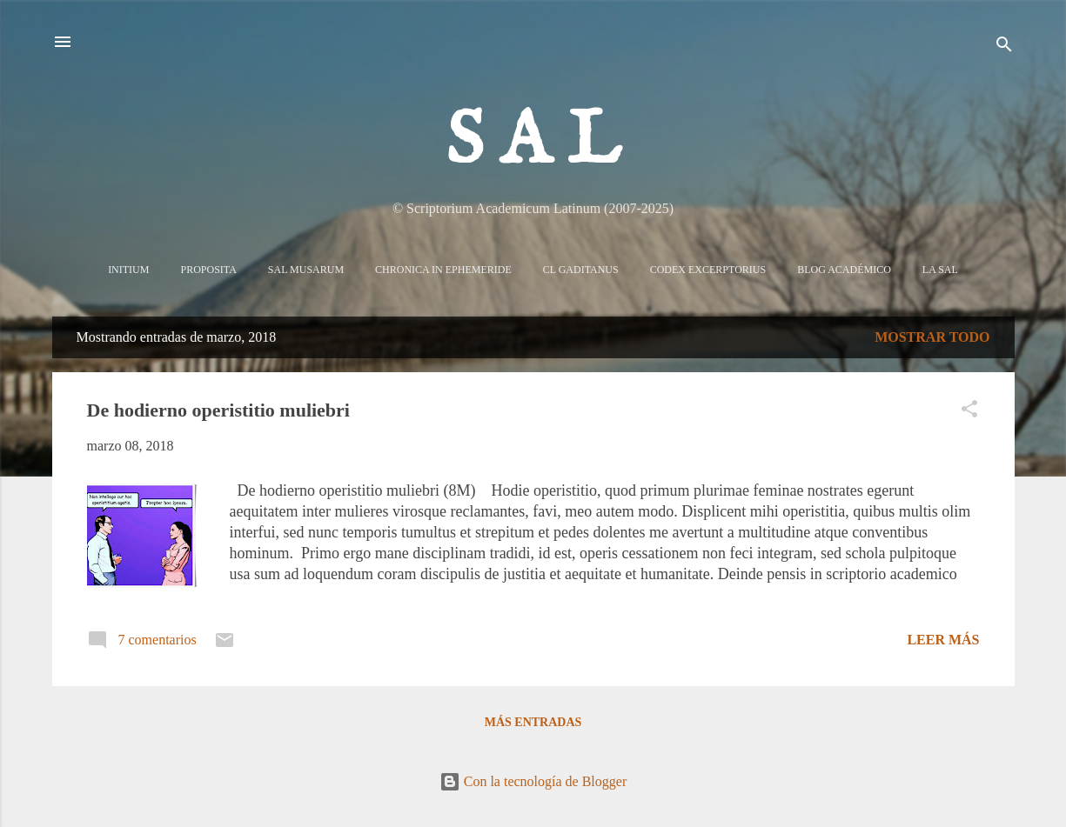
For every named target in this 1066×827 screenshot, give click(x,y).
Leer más (943, 639)
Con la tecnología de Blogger (533, 781)
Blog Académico (844, 269)
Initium (128, 269)
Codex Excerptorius (708, 269)
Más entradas (533, 722)
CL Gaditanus (581, 269)
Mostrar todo (932, 337)
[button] (969, 411)
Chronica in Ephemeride (443, 269)
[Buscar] (1004, 47)
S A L (533, 143)
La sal (940, 269)
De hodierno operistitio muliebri (218, 410)
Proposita (208, 269)
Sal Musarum (306, 269)
